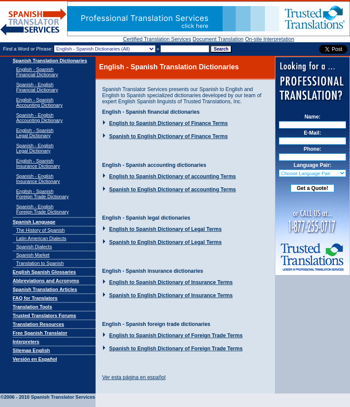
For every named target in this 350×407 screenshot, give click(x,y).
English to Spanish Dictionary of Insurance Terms (171, 282)
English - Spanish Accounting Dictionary (39, 102)
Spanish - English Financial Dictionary (37, 87)
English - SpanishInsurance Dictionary (38, 163)
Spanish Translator (33, 22)
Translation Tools (32, 306)
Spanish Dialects (34, 246)
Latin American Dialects (41, 238)
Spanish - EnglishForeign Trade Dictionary (42, 209)
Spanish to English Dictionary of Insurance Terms (171, 295)
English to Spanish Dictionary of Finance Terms (168, 123)
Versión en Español (35, 359)
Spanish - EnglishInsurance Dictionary (38, 178)
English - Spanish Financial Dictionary (37, 72)
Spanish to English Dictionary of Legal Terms (165, 242)
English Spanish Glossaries (44, 272)
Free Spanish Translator (40, 333)
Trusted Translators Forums (44, 315)
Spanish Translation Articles (45, 289)
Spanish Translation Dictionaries (50, 60)
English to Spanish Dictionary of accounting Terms (172, 176)
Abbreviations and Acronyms (46, 280)
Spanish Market (32, 255)
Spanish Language (34, 221)
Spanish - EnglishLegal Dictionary (35, 148)
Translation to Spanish (40, 263)
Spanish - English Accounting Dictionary (39, 117)
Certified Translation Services (157, 39)
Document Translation (218, 39)
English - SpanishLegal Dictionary (35, 133)
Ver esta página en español (133, 377)
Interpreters (26, 341)
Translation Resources (38, 324)
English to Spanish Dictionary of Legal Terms (165, 229)
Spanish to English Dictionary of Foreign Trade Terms (176, 349)
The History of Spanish (40, 230)
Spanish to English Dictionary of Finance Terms (168, 136)
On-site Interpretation (269, 39)
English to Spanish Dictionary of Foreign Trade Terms (176, 335)
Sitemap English (31, 350)
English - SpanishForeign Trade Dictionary (42, 194)
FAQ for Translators (35, 298)
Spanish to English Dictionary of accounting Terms (172, 190)
